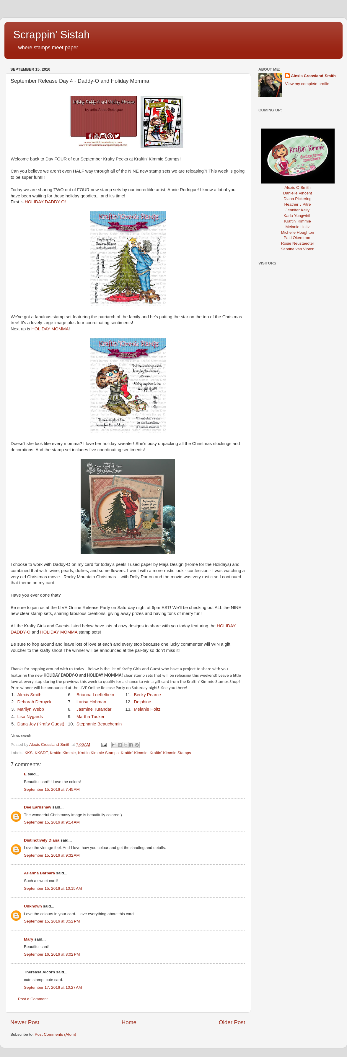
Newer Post (24, 1022)
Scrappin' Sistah (51, 35)
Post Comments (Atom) (55, 1034)
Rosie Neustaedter (297, 243)
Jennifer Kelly (297, 210)
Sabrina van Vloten (297, 249)
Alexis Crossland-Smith (313, 76)
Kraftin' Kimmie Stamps (170, 753)
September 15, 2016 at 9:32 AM (52, 855)
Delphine (142, 701)
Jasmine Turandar (94, 709)
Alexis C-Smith (297, 187)
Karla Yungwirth (297, 215)
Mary (28, 939)
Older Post (232, 1022)
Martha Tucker (90, 716)
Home (129, 1022)
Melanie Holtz (147, 709)
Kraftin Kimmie (63, 753)
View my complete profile (307, 84)
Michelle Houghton (297, 232)
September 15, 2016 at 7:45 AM (52, 789)
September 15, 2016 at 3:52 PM (52, 921)
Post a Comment (33, 999)
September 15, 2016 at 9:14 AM (52, 822)
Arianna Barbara (39, 873)
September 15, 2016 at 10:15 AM (53, 888)
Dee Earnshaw (37, 807)
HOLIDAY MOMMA (50, 329)
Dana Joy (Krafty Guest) (40, 724)
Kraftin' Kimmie (134, 753)
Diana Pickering (298, 199)
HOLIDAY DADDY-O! (45, 201)
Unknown (33, 906)
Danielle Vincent (297, 193)
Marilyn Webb (30, 709)
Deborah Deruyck (34, 701)
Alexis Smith (29, 694)
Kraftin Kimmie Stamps (98, 753)
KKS (28, 753)
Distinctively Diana (41, 840)
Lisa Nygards (30, 716)
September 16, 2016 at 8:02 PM (52, 954)
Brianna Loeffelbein (95, 694)
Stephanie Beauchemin (99, 724)
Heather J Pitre (297, 204)
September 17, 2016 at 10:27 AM (53, 987)
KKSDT (41, 753)
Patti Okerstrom (298, 238)
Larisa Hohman (91, 701)
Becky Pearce (147, 694)
